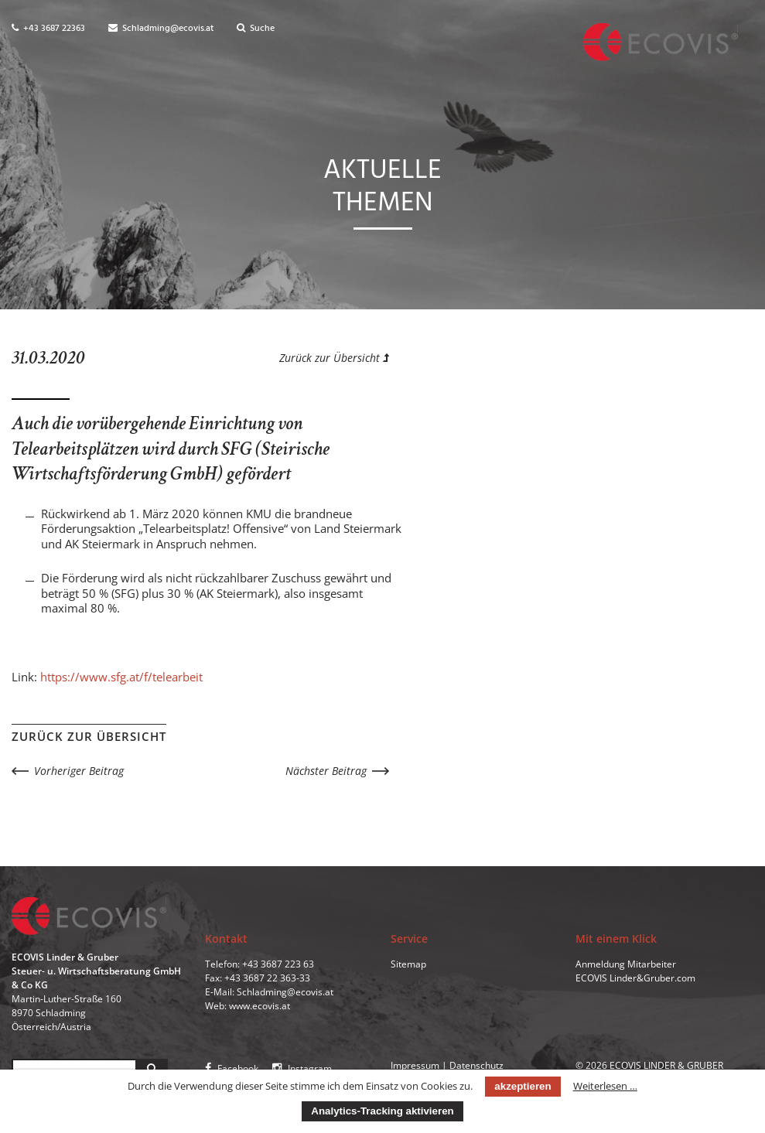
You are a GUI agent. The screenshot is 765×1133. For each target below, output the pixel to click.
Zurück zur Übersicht (334, 357)
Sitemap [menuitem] (408, 964)
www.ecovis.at (259, 1005)
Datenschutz (476, 1065)
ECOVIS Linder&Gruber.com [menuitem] (635, 978)
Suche (256, 28)
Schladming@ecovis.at (160, 28)
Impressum (415, 1065)
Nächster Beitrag (326, 770)
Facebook (231, 1068)
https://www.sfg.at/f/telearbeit (121, 676)
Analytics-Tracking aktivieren (382, 1111)
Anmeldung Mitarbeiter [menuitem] (625, 964)
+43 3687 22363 (48, 28)
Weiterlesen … (605, 1086)
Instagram (302, 1068)
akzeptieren (522, 1086)
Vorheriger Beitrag (79, 770)
